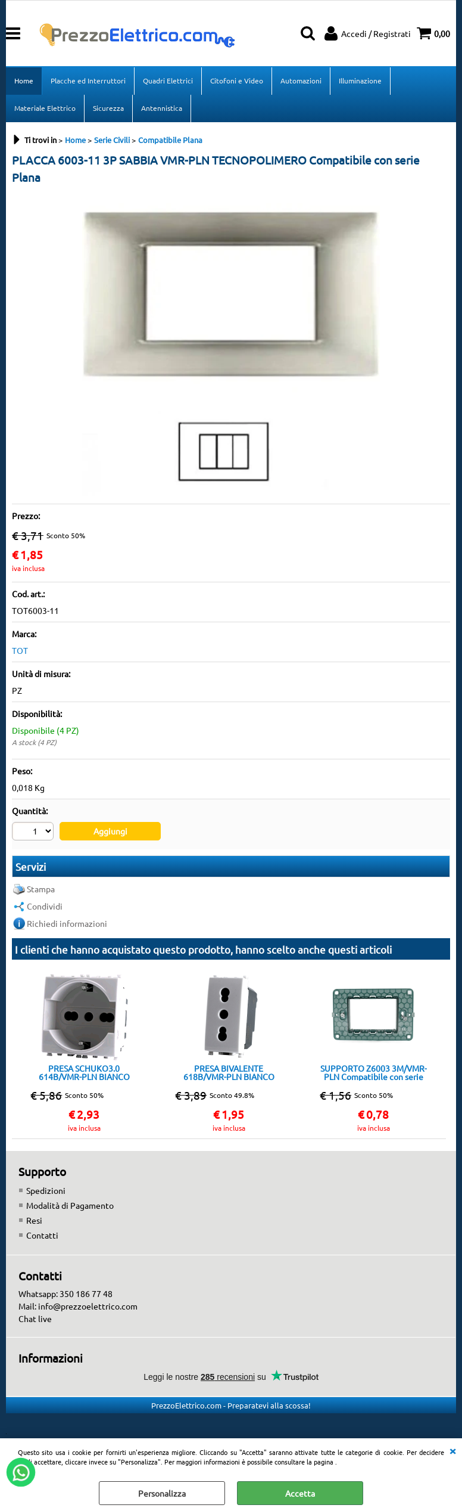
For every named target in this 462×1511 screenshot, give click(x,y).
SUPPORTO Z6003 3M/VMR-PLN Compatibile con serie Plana (373, 1072)
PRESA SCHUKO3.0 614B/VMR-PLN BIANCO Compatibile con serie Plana (84, 1072)
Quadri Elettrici (168, 80)
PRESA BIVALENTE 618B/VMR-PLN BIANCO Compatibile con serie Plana (228, 1072)
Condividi (45, 906)
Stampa (41, 888)
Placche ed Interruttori (88, 80)
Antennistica (161, 108)
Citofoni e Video (236, 80)
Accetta (300, 1493)
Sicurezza (108, 108)
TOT (20, 650)
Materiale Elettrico (45, 108)
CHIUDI (452, 1450)
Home (23, 80)
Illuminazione (360, 80)
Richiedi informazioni (67, 923)
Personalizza (162, 1493)
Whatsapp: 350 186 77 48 (65, 1293)
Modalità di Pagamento (70, 1205)
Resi (34, 1220)
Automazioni (300, 80)
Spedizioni (45, 1190)
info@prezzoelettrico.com (88, 1306)
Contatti (42, 1235)
